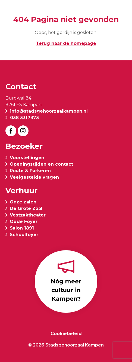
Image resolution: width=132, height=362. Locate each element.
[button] (122, 11)
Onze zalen (23, 202)
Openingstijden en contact (41, 164)
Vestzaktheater (28, 215)
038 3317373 (24, 117)
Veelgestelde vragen (34, 177)
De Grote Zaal (26, 208)
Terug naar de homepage (66, 43)
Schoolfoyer (24, 234)
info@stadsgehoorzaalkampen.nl (49, 111)
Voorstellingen (27, 157)
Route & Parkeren (30, 170)
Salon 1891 (22, 228)
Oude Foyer (23, 221)
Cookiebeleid (66, 333)
